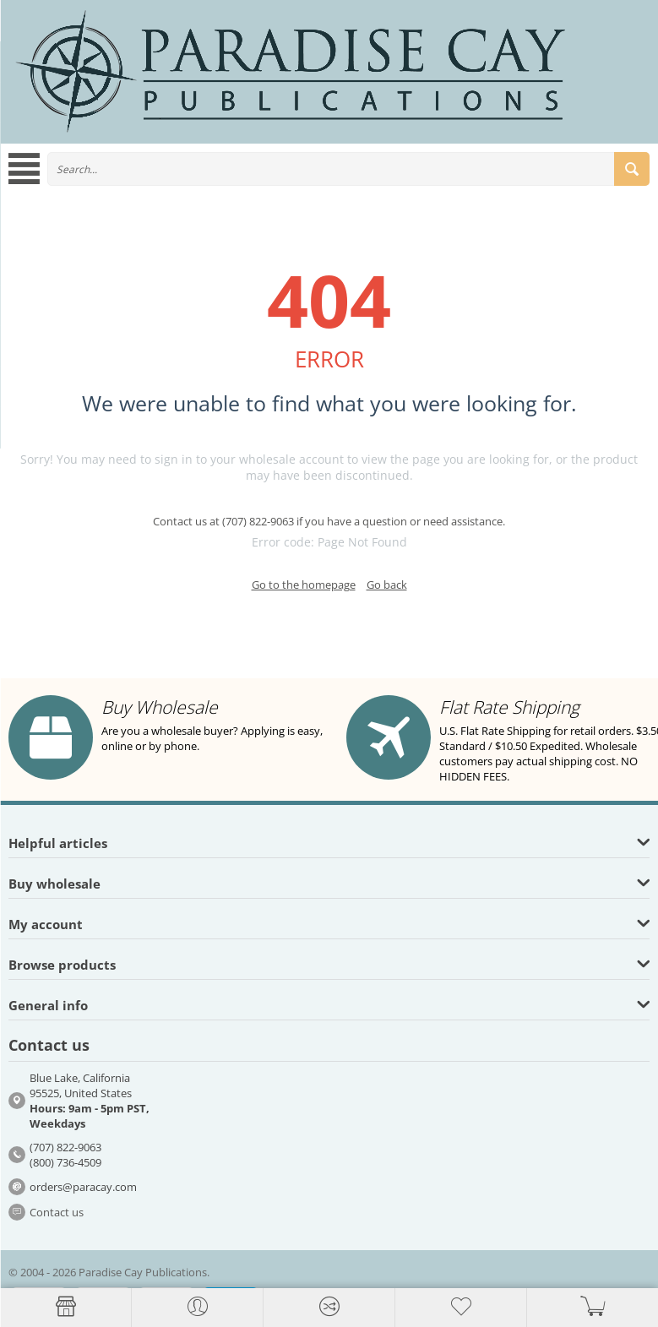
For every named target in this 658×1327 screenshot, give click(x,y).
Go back (387, 584)
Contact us (57, 1212)
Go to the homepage (304, 584)
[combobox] (348, 169)
